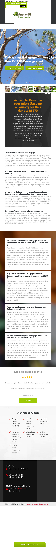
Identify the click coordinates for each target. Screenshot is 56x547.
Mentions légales (32, 504)
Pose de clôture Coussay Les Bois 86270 (16, 448)
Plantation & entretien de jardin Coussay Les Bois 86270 (16, 436)
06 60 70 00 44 (24, 1)
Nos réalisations (35, 68)
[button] (26, 82)
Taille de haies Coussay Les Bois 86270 (30, 434)
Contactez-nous (14, 68)
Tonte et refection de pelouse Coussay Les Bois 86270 (30, 423)
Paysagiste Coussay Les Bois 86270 (44, 421)
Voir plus (28, 400)
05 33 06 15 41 (11, 1)
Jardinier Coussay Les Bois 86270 (44, 434)
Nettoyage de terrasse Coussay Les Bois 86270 (16, 422)
